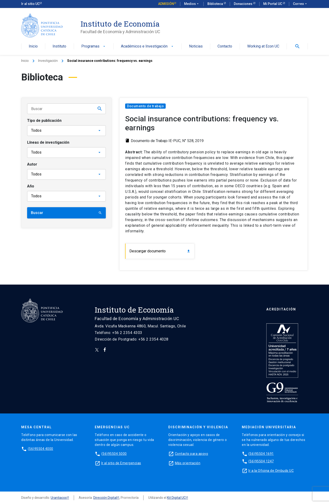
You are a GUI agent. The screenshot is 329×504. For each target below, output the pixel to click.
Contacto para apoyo (191, 454)
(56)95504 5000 (114, 454)
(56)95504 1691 (261, 454)
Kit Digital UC (176, 498)
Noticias (196, 46)
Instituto (59, 46)
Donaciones (243, 4)
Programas (93, 46)
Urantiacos (59, 498)
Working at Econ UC (263, 46)
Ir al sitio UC (30, 4)
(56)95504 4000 (40, 449)
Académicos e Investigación (147, 46)
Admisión (166, 4)
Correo (300, 4)
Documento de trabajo (145, 106)
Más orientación (188, 463)
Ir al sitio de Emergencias (121, 463)
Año (30, 186)
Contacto (225, 46)
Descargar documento (159, 251)
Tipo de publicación (44, 120)
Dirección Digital (105, 498)
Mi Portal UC (273, 4)
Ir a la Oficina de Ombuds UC (271, 470)
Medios (192, 4)
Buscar (66, 212)
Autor (32, 164)
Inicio (33, 46)
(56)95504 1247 (261, 461)
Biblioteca (215, 4)
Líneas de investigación (48, 142)
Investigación (48, 61)
